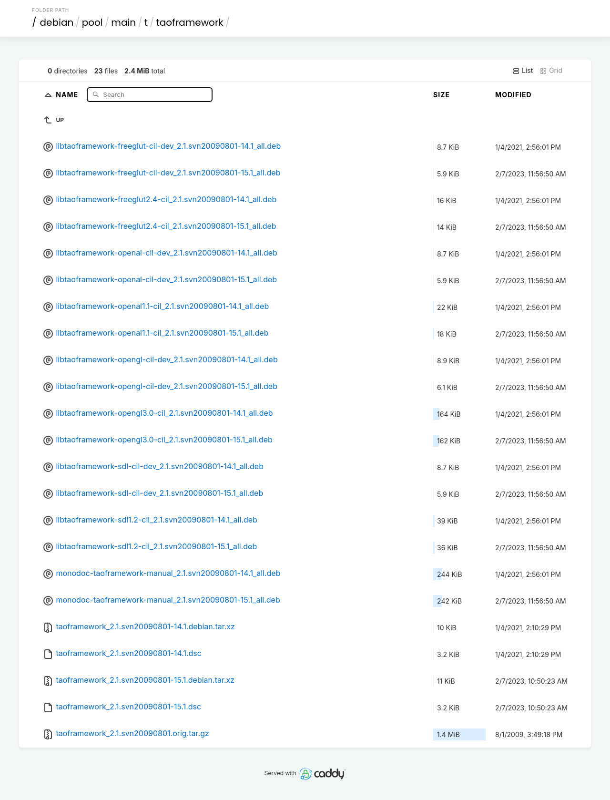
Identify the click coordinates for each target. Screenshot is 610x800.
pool (92, 22)
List (522, 70)
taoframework (190, 22)
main (123, 22)
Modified (513, 95)
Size (441, 95)
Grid (550, 70)
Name (68, 94)
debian (57, 22)
